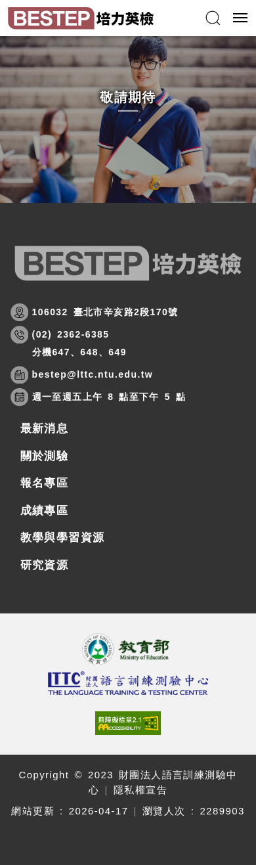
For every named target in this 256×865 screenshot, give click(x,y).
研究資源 (44, 565)
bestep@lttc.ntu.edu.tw (92, 374)
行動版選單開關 (240, 20)
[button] (212, 18)
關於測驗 (44, 456)
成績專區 (44, 510)
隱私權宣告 (140, 789)
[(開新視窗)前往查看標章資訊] (128, 723)
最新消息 (44, 428)
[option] (128, 119)
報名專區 (44, 483)
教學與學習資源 (62, 537)
